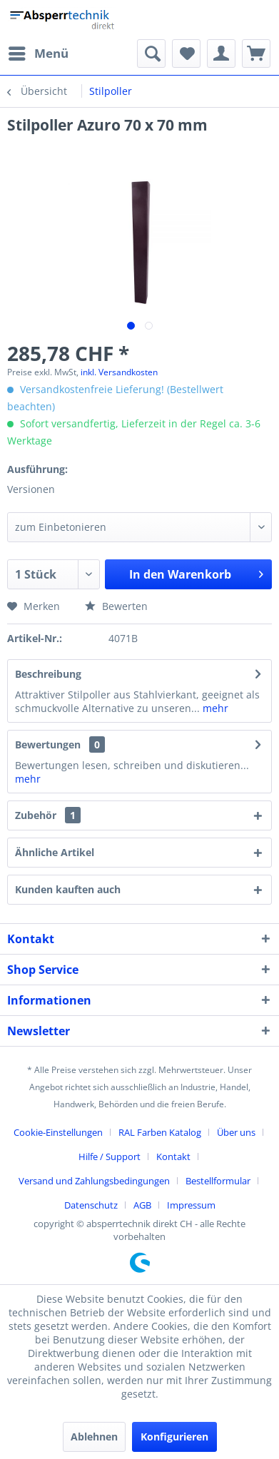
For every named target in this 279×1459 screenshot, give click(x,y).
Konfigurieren (174, 1436)
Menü (39, 51)
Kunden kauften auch (68, 889)
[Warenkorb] (256, 53)
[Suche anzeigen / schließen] (151, 53)
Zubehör (48, 815)
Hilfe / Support (109, 1156)
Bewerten (116, 606)
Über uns (236, 1132)
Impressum (191, 1205)
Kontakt (173, 1156)
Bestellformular (218, 1180)
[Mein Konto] (221, 53)
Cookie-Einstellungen (58, 1132)
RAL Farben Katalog (159, 1132)
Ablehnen (94, 1436)
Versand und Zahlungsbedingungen (94, 1180)
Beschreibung (48, 674)
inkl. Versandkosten (119, 372)
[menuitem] (38, 53)
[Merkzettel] (186, 53)
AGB (142, 1205)
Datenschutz (91, 1205)
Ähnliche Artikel (54, 852)
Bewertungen (48, 744)
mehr (214, 708)
